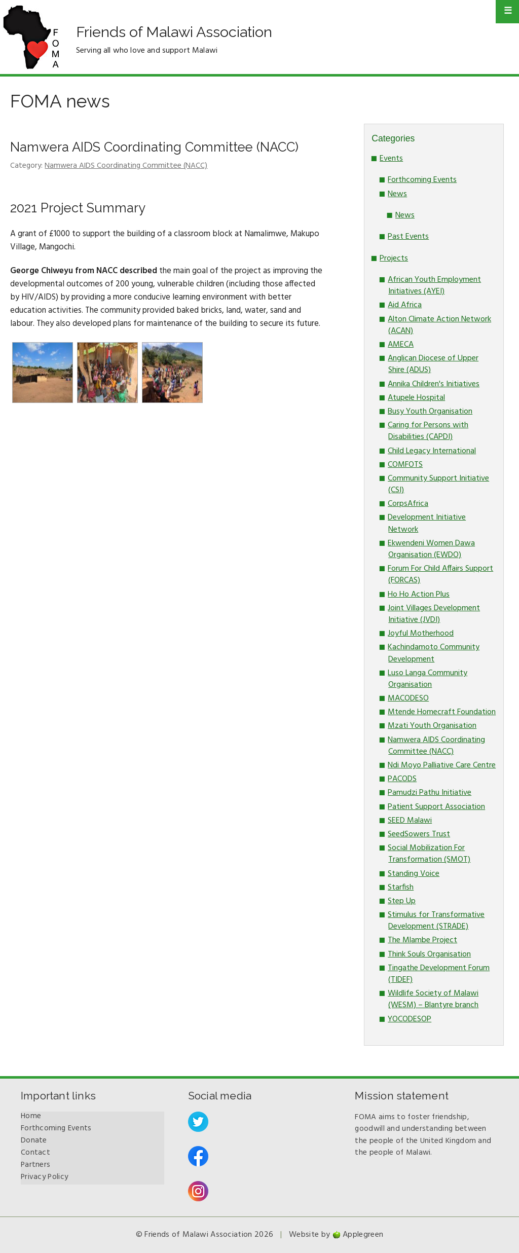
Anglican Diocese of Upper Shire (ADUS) (433, 364)
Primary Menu (507, 11)
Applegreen (363, 1234)
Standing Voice (413, 873)
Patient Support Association (436, 807)
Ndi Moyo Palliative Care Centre (442, 765)
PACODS (402, 779)
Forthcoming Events (422, 180)
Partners (35, 1165)
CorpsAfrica (408, 503)
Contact (35, 1153)
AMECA (401, 344)
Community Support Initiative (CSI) (438, 484)
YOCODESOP (409, 1019)
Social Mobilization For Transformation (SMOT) (429, 853)
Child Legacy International (432, 451)
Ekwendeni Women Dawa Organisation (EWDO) (431, 549)
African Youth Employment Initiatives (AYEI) (434, 285)
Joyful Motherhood (421, 633)
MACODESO (408, 698)
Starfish (401, 887)
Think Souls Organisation (429, 954)
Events (391, 158)
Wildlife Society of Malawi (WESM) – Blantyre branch (433, 999)
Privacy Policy (44, 1177)
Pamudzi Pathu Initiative (429, 792)
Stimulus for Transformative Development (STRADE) (436, 920)
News (397, 194)
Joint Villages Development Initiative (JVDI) (434, 614)
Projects (394, 258)
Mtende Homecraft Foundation (442, 712)
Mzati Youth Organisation (432, 725)
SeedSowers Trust (419, 834)
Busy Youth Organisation (430, 411)
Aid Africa (405, 305)
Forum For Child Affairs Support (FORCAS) (440, 574)
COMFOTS (405, 464)
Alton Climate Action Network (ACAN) (439, 325)
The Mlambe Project (422, 940)
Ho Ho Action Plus (419, 594)
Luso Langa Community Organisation (427, 679)
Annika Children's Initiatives (433, 384)
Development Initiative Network (427, 523)
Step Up (402, 901)
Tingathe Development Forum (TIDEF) (439, 974)
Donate (34, 1140)
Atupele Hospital (416, 397)
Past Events (408, 236)
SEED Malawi (410, 820)
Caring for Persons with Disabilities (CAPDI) (428, 431)
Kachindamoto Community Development (433, 653)
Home (31, 1116)
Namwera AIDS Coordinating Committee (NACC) (154, 147)
